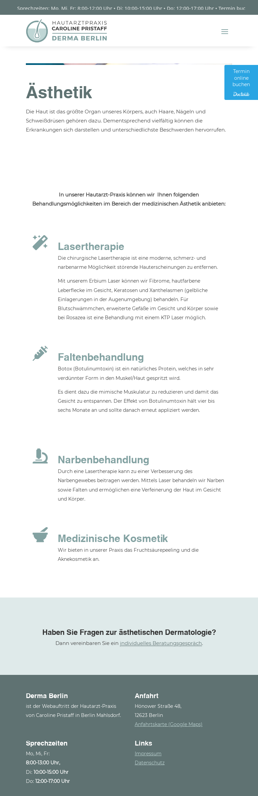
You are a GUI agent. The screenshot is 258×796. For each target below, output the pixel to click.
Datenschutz (150, 760)
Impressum (148, 751)
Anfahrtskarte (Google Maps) (169, 722)
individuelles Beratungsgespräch (161, 640)
